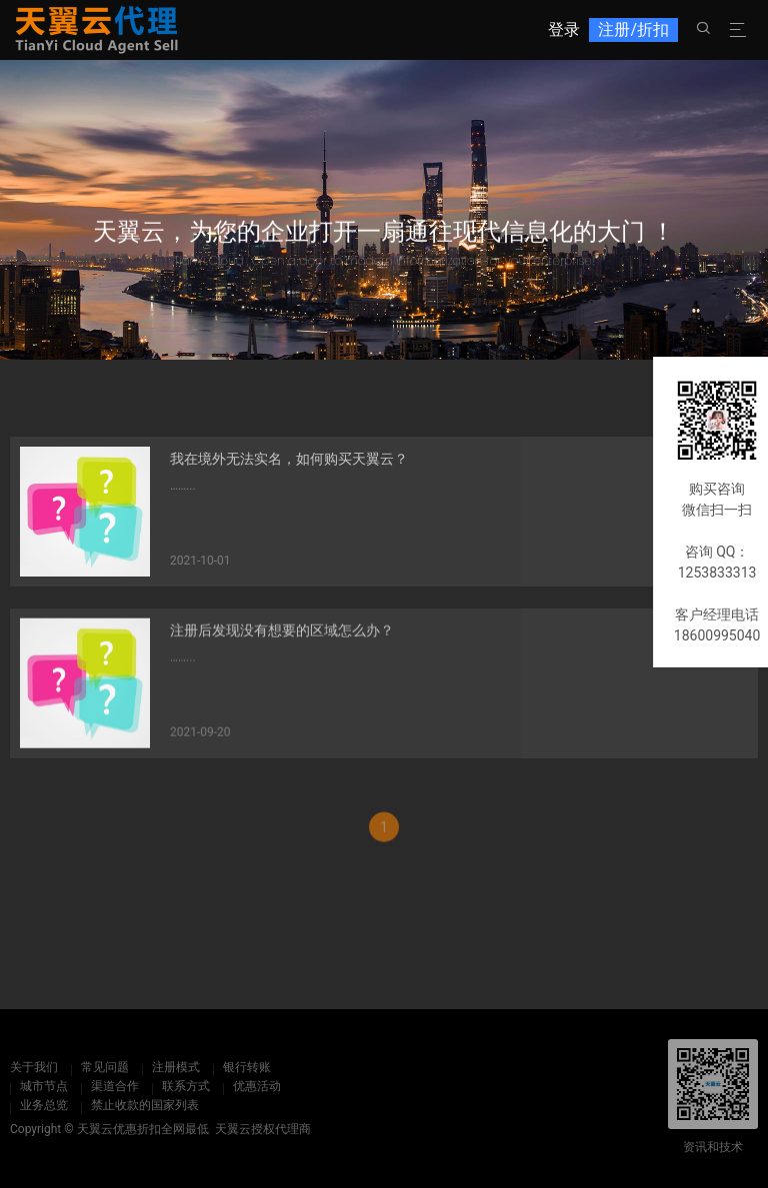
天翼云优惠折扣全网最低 (143, 1129)
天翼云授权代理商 (263, 1129)
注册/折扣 (633, 29)
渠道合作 (115, 1086)
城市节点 (44, 1086)
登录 (564, 29)
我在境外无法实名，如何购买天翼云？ (289, 467)
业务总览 (44, 1105)
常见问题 (105, 1067)
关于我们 (34, 1067)
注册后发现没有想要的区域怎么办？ (282, 640)
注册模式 (176, 1067)
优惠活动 (257, 1086)
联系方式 (186, 1086)
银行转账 (247, 1067)
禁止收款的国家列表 (145, 1105)
